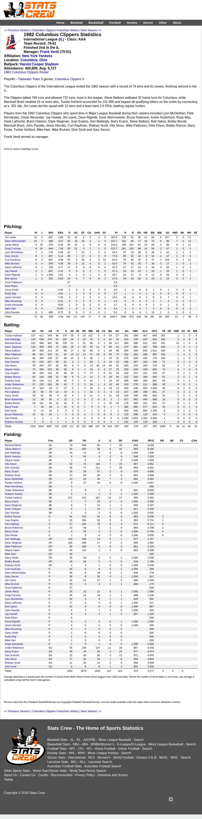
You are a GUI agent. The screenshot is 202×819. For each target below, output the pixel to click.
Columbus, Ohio (34, 60)
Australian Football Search (102, 766)
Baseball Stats (57, 739)
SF (188, 331)
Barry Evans (12, 358)
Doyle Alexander (14, 304)
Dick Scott (10, 410)
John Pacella (12, 312)
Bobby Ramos (13, 376)
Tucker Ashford (13, 335)
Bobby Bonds (12, 403)
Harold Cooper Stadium (39, 64)
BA (126, 331)
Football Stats (57, 748)
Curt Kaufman (13, 259)
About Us (10, 775)
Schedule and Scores (113, 775)
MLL (74, 762)
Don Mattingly (12, 339)
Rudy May (10, 293)
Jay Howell (11, 271)
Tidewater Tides (29, 79)
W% (51, 232)
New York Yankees (37, 56)
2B (72, 331)
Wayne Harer (12, 369)
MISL (174, 757)
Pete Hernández (14, 486)
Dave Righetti (12, 274)
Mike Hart (10, 308)
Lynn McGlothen (14, 252)
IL (61, 39)
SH (183, 331)
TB (163, 331)
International (76, 757)
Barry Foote (11, 406)
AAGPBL (89, 739)
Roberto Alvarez (14, 421)
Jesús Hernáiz (13, 297)
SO (167, 232)
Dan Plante (11, 418)
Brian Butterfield (14, 399)
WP (189, 232)
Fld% (135, 440)
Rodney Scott (12, 380)
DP (169, 331)
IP (116, 232)
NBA (76, 744)
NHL (72, 753)
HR (145, 232)
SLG (145, 331)
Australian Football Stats (64, 766)
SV (104, 232)
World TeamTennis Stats (50, 770)
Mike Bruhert (12, 263)
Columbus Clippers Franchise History (55, 30)
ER (139, 232)
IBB (159, 232)
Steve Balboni (13, 350)
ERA (60, 232)
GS (76, 232)
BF (195, 232)
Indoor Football (128, 748)
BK (182, 232)
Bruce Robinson (14, 414)
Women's (103, 757)
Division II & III (147, 757)
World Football (123, 757)
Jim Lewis (10, 237)
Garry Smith (11, 289)
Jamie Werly (12, 244)
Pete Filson (11, 286)
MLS (91, 757)
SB (98, 331)
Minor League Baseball (115, 739)
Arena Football (105, 748)
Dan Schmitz (12, 361)
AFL (89, 748)
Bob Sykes (11, 278)
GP (34, 331)
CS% (194, 440)
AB (50, 331)
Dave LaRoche (13, 267)
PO (84, 440)
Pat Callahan (12, 391)
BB (152, 232)
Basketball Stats (58, 744)
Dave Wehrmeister (15, 241)
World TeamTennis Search (87, 770)
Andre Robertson (14, 384)
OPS (154, 331)
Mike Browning (13, 301)
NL (79, 739)
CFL (81, 748)
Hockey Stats (56, 753)
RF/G (151, 440)
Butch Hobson (13, 388)
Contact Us (27, 775)
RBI (91, 331)
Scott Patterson (13, 282)
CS (103, 331)
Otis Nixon (11, 365)
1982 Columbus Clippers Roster (26, 72)
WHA (81, 753)
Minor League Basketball (165, 744)
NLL (83, 762)
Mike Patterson (13, 354)
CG (89, 232)
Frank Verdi (49, 52)
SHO (97, 232)
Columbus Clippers (68, 79)
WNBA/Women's (102, 744)
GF (83, 232)
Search (139, 739)
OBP (135, 331)
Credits (43, 775)
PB (162, 440)
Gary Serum (12, 256)
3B (77, 331)
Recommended (61, 775)
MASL (163, 757)
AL (72, 739)
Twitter (8, 779)
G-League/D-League (131, 744)
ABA (85, 744)
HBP (175, 232)
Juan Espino (12, 373)
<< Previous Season (17, 30)
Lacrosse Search (100, 762)
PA (42, 331)
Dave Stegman (13, 346)
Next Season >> (91, 30)
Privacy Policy (85, 775)
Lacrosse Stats (57, 762)
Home (60, 22)
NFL (72, 748)
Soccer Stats (56, 757)
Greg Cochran (13, 248)
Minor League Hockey (103, 753)
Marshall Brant (13, 343)
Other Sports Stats (17, 770)
